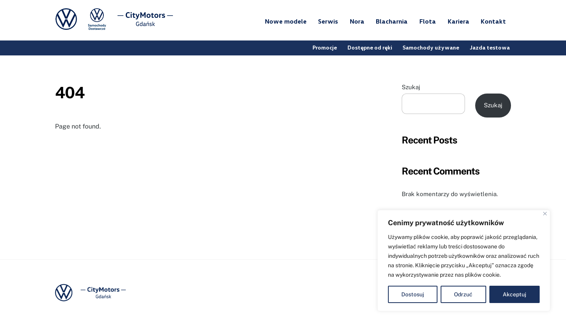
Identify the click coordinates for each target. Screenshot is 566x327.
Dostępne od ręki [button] (369, 47)
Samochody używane (431, 47)
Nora (357, 21)
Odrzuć (463, 294)
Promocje (325, 47)
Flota (427, 21)
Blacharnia (392, 21)
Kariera (458, 21)
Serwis (328, 21)
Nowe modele (286, 21)
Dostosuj (412, 294)
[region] (463, 260)
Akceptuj (514, 294)
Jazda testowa (490, 47)
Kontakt (493, 21)
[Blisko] (545, 213)
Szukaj (411, 87)
